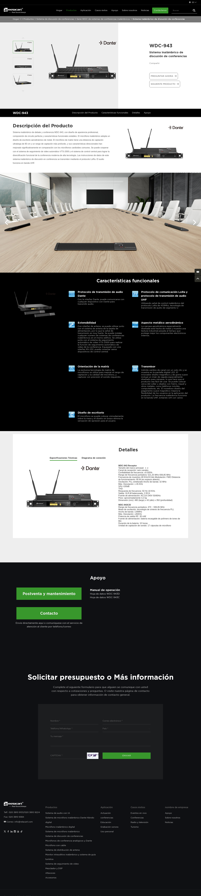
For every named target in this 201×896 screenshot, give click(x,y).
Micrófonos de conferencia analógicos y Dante (68, 841)
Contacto (49, 613)
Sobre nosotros (129, 10)
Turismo (135, 827)
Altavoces (50, 873)
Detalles (136, 113)
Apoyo (114, 10)
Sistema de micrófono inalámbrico (62, 832)
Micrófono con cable (55, 845)
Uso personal (107, 832)
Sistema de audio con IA (57, 813)
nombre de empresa (176, 807)
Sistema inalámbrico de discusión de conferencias (159, 19)
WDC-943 (20, 113)
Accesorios (50, 878)
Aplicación (85, 10)
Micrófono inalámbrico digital (60, 827)
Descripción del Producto (85, 113)
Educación (105, 822)
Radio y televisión (139, 822)
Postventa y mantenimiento (49, 593)
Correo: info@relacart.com (18, 822)
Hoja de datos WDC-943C (105, 597)
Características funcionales (115, 113)
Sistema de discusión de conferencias (55, 19)
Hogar (59, 10)
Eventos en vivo (139, 813)
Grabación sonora (109, 827)
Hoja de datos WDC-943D (105, 594)
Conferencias (137, 818)
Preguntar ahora (164, 76)
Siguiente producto (165, 84)
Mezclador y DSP (54, 868)
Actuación (105, 813)
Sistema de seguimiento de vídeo (62, 864)
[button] (6, 222)
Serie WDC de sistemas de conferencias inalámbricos (104, 19)
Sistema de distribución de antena (62, 850)
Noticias (145, 10)
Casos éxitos (101, 10)
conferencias (106, 818)
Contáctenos (160, 10)
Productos (71, 10)
